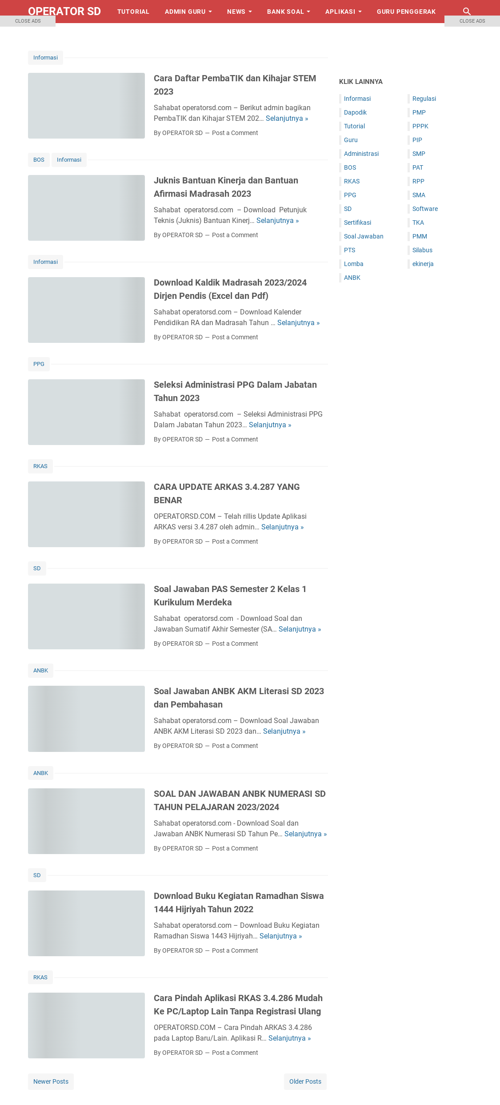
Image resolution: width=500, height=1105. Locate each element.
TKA (418, 222)
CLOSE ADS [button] (28, 21)
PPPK (420, 126)
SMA (418, 195)
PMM (419, 236)
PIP (417, 139)
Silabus (422, 250)
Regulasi (424, 98)
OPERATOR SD (64, 11)
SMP (418, 153)
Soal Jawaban (364, 236)
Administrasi (361, 153)
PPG (38, 364)
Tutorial (133, 11)
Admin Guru (185, 11)
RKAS (40, 466)
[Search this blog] (467, 11)
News (236, 11)
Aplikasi (340, 11)
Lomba (354, 263)
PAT (417, 167)
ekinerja (423, 263)
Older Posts (305, 1081)
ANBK (40, 670)
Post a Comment (235, 132)
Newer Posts (50, 1081)
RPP (418, 181)
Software (425, 208)
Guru (351, 139)
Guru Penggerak (406, 11)
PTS (349, 250)
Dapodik (355, 112)
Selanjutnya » (287, 118)
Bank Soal (285, 11)
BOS (350, 167)
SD (37, 568)
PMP (419, 112)
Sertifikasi (357, 222)
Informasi (69, 159)
